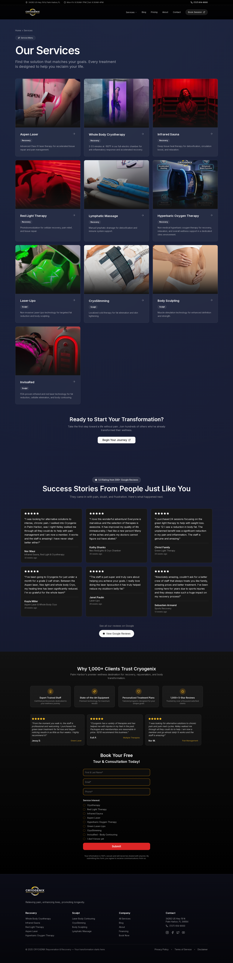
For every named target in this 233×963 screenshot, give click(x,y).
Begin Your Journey (116, 440)
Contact (177, 12)
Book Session (196, 12)
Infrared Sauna (95, 813)
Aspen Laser (93, 817)
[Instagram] (167, 932)
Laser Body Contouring (83, 918)
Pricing (154, 12)
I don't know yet (95, 839)
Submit (116, 846)
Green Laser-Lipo (96, 826)
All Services (125, 918)
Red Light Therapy (97, 809)
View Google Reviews (117, 633)
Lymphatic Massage (82, 931)
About (165, 12)
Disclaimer (203, 949)
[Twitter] (178, 932)
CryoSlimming (94, 830)
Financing (123, 931)
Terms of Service (183, 949)
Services (131, 12)
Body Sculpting (79, 927)
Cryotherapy (93, 805)
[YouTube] (183, 932)
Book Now (124, 935)
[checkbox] (84, 805)
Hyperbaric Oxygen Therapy (102, 822)
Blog (144, 12)
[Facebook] (172, 932)
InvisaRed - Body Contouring (102, 834)
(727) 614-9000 (177, 926)
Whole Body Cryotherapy (38, 918)
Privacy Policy (162, 949)
